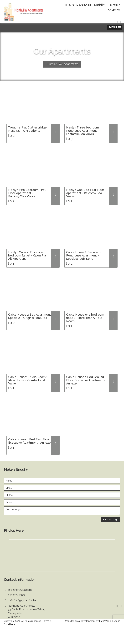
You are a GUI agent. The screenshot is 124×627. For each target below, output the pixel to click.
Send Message (110, 519)
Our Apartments (68, 63)
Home (51, 63)
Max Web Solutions (109, 621)
